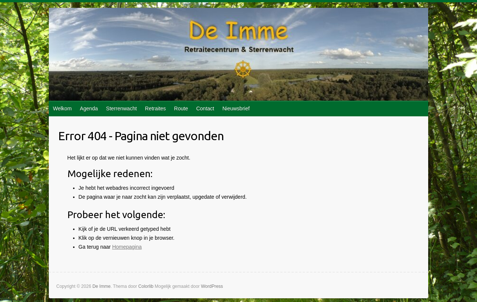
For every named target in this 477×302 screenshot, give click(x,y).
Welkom (62, 108)
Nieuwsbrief (236, 108)
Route (181, 108)
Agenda (89, 108)
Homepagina (127, 247)
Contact (205, 108)
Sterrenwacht (121, 108)
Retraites (155, 108)
